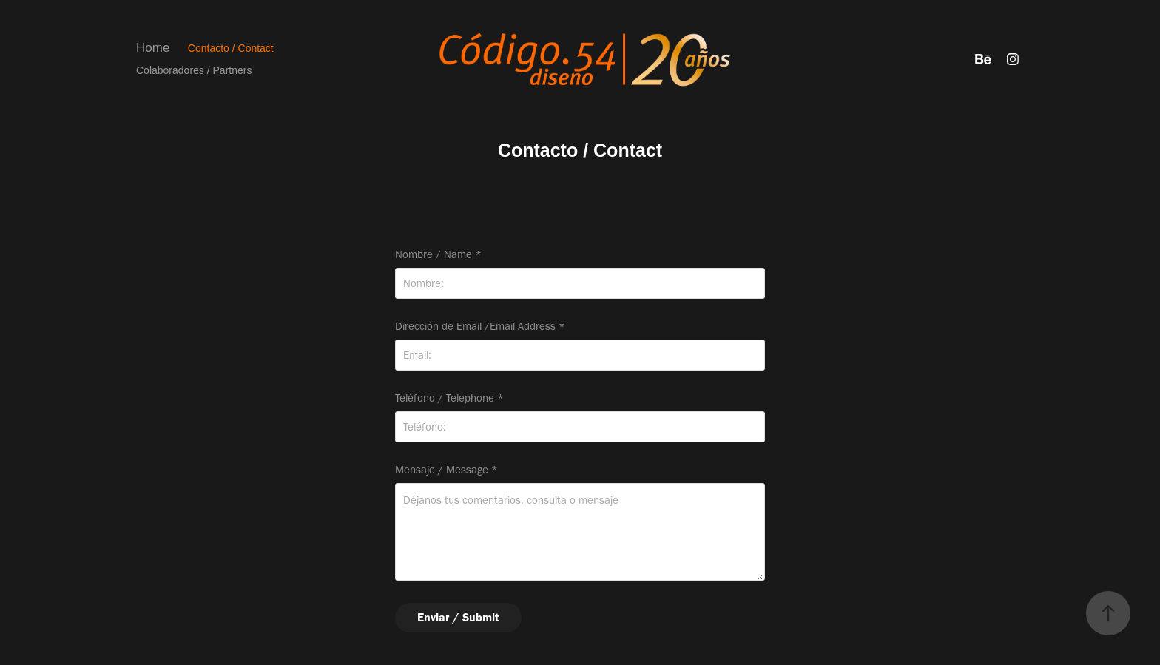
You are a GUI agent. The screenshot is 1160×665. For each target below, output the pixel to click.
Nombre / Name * (438, 254)
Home (152, 48)
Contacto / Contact (231, 48)
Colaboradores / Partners (194, 70)
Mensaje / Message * (446, 470)
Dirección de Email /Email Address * (480, 326)
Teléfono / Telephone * (449, 398)
